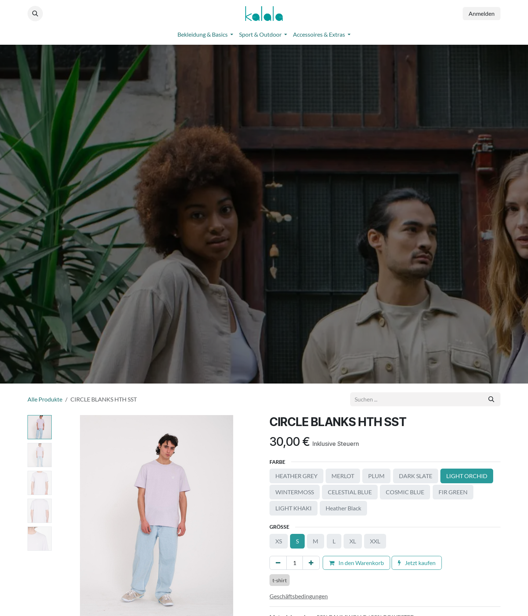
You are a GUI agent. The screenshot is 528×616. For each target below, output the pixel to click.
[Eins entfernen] (278, 563)
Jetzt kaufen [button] (417, 562)
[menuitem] (205, 34)
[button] (35, 13)
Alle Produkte (44, 399)
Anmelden (482, 13)
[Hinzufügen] (311, 563)
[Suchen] (491, 399)
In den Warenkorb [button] (356, 562)
